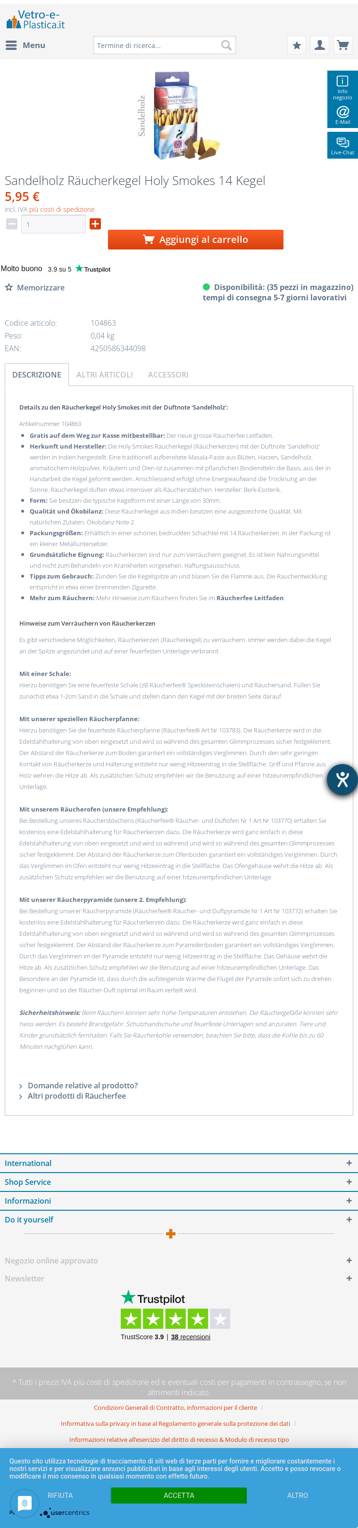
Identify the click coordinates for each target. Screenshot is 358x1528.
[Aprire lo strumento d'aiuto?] (342, 779)
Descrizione (36, 375)
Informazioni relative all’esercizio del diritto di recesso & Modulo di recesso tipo (179, 1439)
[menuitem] (25, 45)
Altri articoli (104, 375)
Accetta (179, 1495)
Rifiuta (60, 1495)
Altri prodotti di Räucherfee (72, 1096)
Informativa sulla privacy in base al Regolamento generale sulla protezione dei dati (175, 1423)
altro (297, 1495)
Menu (25, 44)
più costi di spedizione (62, 209)
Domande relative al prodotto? (78, 1085)
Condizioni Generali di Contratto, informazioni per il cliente (175, 1407)
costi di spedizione (117, 1382)
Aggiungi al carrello (195, 239)
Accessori (168, 375)
